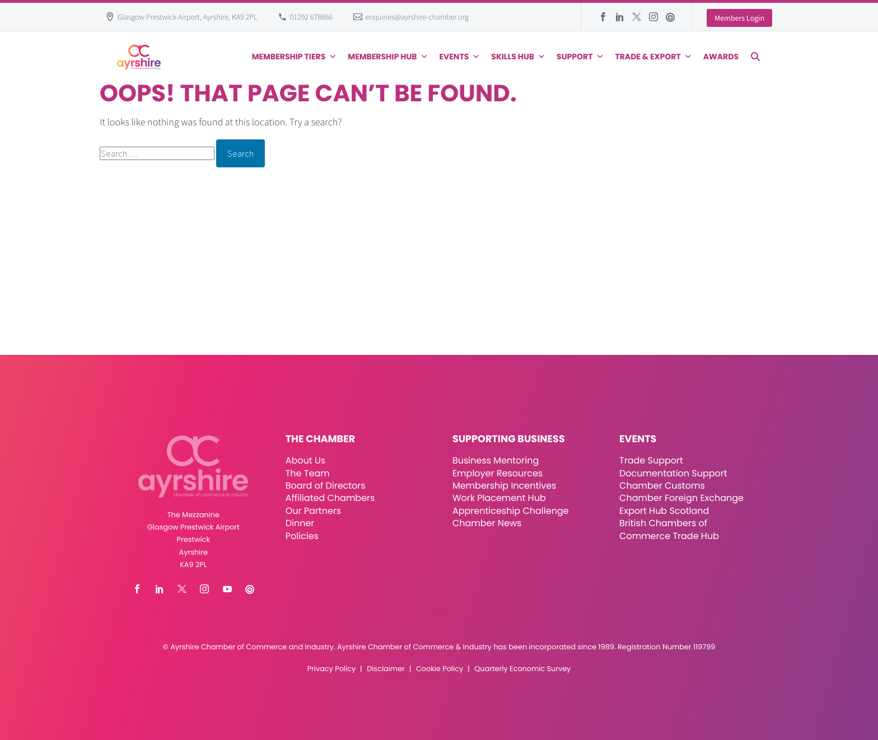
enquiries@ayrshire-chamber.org (417, 17)
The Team (308, 473)
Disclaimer (385, 669)
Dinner (300, 523)
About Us (305, 460)
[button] (755, 56)
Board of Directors (326, 485)
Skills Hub (518, 56)
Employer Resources (497, 473)
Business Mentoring (495, 460)
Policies (302, 536)
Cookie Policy (439, 669)
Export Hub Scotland (664, 510)
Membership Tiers (294, 56)
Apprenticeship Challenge (510, 510)
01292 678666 (311, 17)
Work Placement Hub (499, 497)
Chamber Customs (662, 485)
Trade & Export (653, 56)
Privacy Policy (331, 669)
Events (460, 56)
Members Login (739, 18)
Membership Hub (388, 56)
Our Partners (313, 510)
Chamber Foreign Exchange (681, 497)
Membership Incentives (504, 485)
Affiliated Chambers (330, 497)
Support (580, 56)
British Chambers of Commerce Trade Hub (669, 529)
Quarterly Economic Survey (522, 669)
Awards (721, 56)
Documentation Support (673, 473)
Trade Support (651, 460)
